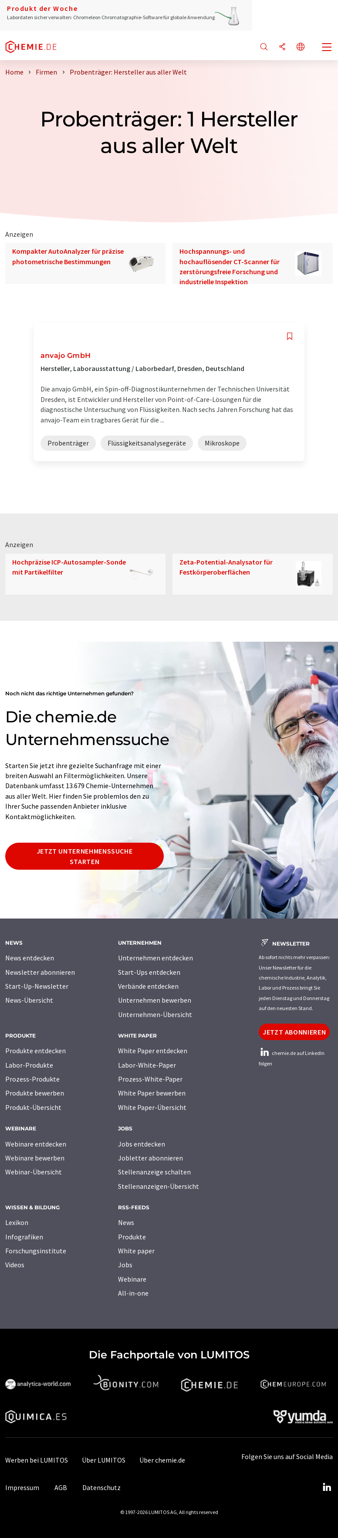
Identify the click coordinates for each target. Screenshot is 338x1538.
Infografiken (24, 1236)
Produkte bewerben (34, 1093)
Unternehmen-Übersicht (155, 1014)
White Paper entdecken (152, 1050)
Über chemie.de (162, 1460)
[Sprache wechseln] (300, 47)
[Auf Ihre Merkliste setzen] (289, 336)
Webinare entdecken (35, 1144)
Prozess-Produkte (32, 1079)
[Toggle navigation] (327, 48)
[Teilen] (282, 47)
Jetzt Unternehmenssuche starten (85, 856)
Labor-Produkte (29, 1065)
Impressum (22, 1487)
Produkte (132, 1236)
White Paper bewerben (152, 1093)
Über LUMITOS (103, 1460)
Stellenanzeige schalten (154, 1171)
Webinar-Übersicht (33, 1171)
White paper (136, 1250)
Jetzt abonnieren (294, 1032)
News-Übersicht (29, 1000)
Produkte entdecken (35, 1050)
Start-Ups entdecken (149, 972)
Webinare (132, 1279)
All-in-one (133, 1293)
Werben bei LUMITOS (36, 1460)
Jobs (125, 1264)
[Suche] (264, 47)
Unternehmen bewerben (154, 1000)
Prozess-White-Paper (150, 1079)
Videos (14, 1264)
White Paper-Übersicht (152, 1107)
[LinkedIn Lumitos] (327, 1487)
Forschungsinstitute (35, 1250)
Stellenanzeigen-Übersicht (158, 1186)
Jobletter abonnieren (150, 1158)
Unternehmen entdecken (155, 957)
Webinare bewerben (34, 1158)
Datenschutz (101, 1487)
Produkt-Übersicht (33, 1107)
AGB (60, 1487)
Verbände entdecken (148, 986)
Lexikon (16, 1222)
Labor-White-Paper (147, 1065)
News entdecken (29, 957)
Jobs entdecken (141, 1144)
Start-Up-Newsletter (36, 986)
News (126, 1222)
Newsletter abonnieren (40, 972)
